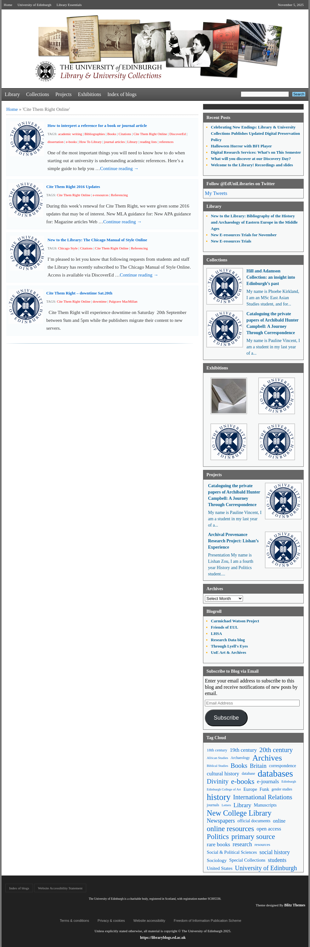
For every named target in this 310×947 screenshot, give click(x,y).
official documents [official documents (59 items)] (253, 820)
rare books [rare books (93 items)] (218, 844)
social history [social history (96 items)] (274, 852)
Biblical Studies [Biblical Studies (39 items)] (217, 765)
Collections (37, 94)
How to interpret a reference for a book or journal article (97, 125)
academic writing (70, 134)
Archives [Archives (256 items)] (267, 758)
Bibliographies (94, 134)
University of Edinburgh (34, 5)
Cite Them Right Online (150, 134)
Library (12, 94)
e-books (71, 142)
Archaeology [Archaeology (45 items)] (240, 758)
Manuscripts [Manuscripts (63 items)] (265, 804)
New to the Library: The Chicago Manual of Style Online (97, 239)
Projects (63, 94)
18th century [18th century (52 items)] (217, 750)
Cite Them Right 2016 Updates (73, 186)
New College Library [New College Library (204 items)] (239, 813)
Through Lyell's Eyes (229, 646)
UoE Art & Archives (228, 652)
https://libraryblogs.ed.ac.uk (163, 937)
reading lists (148, 142)
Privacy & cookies (111, 920)
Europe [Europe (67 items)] (250, 789)
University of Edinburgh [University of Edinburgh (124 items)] (266, 867)
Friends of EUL (224, 627)
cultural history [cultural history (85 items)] (223, 774)
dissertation (56, 142)
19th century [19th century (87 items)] (243, 750)
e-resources (101, 195)
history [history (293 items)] (219, 797)
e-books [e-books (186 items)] (242, 781)
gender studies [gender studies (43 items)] (282, 789)
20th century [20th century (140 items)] (276, 750)
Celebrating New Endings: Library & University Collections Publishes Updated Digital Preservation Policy (255, 133)
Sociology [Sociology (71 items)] (217, 860)
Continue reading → (119, 168)
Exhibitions (89, 94)
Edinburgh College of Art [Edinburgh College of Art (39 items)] (224, 789)
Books (111, 134)
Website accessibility (149, 920)
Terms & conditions (74, 920)
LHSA (216, 633)
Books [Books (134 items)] (239, 765)
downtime (100, 301)
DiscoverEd (177, 134)
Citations (125, 134)
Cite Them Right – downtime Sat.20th (79, 293)
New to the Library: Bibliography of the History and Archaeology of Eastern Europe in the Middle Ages (254, 222)
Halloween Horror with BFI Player (241, 146)
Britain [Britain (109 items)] (258, 765)
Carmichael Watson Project (235, 621)
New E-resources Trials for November (244, 234)
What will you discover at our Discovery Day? (251, 158)
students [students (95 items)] (277, 860)
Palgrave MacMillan (123, 301)
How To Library (90, 142)
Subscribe (226, 718)
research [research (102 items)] (242, 844)
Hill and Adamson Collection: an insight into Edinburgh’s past (270, 277)
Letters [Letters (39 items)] (226, 805)
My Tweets (216, 193)
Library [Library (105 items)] (242, 805)
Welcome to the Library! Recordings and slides (252, 165)
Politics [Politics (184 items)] (218, 837)
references (166, 142)
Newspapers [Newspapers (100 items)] (221, 821)
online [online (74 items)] (279, 821)
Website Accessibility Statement (60, 888)
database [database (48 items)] (248, 773)
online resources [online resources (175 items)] (230, 829)
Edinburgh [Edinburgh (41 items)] (288, 781)
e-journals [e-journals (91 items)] (268, 781)
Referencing (119, 195)
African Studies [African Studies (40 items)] (217, 758)
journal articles (114, 142)
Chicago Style (68, 248)
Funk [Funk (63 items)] (264, 789)
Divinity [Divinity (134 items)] (217, 781)
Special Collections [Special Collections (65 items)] (247, 860)
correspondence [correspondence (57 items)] (282, 765)
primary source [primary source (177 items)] (253, 837)
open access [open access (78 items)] (268, 829)
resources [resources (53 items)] (262, 844)
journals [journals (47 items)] (213, 805)
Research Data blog (228, 639)
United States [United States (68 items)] (220, 868)
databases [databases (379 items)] (275, 774)
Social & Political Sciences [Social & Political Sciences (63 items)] (232, 852)
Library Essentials (69, 5)
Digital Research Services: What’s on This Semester (256, 152)
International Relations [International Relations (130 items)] (262, 797)
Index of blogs (121, 94)
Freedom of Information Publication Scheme (207, 920)
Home (8, 5)
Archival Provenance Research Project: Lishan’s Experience (233, 541)
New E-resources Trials (231, 241)
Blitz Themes (294, 905)
